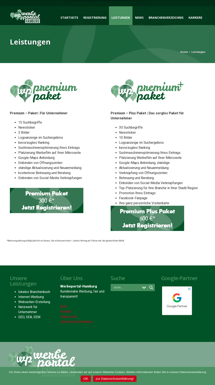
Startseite (69, 18)
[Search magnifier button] (151, 287)
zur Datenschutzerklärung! (115, 378)
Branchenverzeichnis (166, 18)
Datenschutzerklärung (76, 322)
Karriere (195, 18)
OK (85, 378)
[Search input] (126, 287)
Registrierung (94, 18)
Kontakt (65, 312)
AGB (63, 307)
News (139, 18)
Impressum (68, 317)
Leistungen (120, 18)
